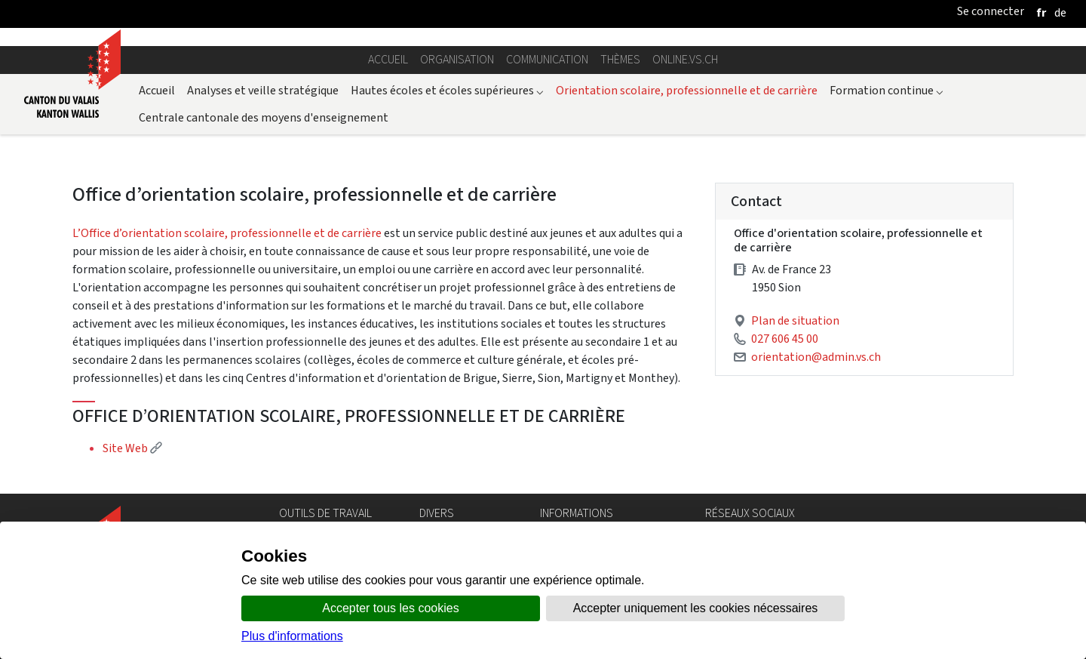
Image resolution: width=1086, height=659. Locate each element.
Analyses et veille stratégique (263, 90)
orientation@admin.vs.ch (816, 357)
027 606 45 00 (784, 338)
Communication (547, 59)
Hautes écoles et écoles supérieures (447, 90)
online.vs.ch (685, 59)
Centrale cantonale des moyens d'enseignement (263, 117)
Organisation (457, 59)
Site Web (132, 448)
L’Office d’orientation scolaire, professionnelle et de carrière (227, 233)
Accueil (388, 59)
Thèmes (620, 59)
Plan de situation (795, 320)
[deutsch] (1060, 12)
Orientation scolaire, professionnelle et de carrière (687, 90)
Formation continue (886, 90)
